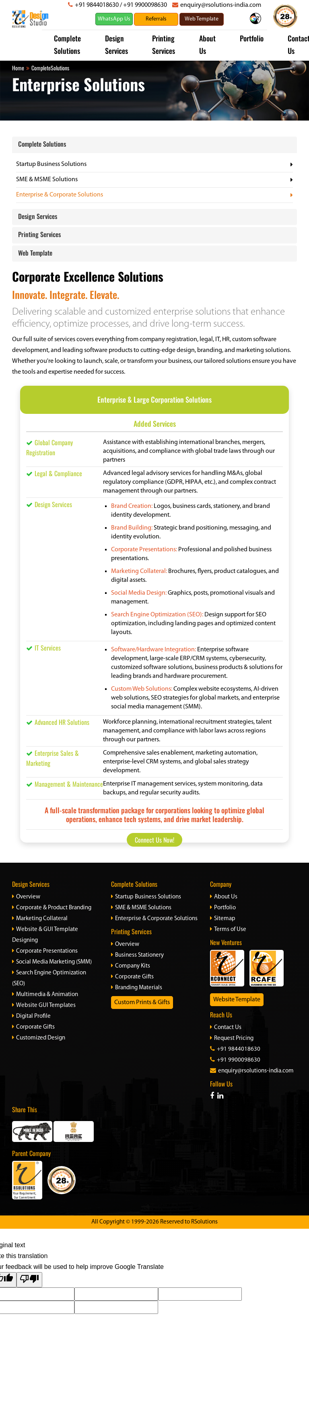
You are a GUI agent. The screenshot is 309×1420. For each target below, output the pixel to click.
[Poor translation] (29, 1279)
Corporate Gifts (33, 1027)
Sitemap (222, 919)
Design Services (37, 216)
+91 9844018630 (97, 5)
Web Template (35, 253)
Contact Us (225, 1028)
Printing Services (39, 234)
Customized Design (38, 1038)
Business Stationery (137, 955)
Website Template (236, 999)
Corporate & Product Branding (51, 908)
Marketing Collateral (40, 919)
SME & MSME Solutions (47, 179)
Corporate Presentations (45, 951)
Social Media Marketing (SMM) (52, 962)
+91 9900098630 (145, 5)
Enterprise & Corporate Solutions (59, 195)
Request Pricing (231, 1038)
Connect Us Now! (154, 840)
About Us (223, 897)
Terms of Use (228, 930)
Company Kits (130, 966)
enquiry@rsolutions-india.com (220, 5)
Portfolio (252, 38)
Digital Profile (31, 1016)
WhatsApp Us (114, 19)
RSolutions (204, 1222)
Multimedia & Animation (45, 995)
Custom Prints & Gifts (142, 1002)
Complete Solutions (42, 144)
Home (18, 67)
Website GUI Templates (44, 1006)
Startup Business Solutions (51, 164)
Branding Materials (136, 988)
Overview (26, 897)
